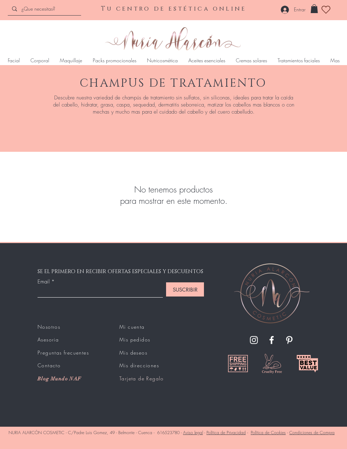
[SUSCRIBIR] (185, 289)
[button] (314, 8)
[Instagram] (254, 340)
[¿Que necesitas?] (43, 8)
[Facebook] (271, 340)
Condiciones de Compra (312, 433)
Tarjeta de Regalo (141, 378)
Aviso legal (193, 433)
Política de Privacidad (226, 433)
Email (44, 281)
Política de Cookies (268, 433)
